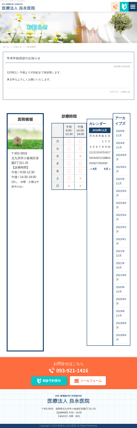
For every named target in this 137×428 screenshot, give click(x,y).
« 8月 (93, 168)
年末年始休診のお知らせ (23, 58)
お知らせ (125, 92)
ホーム (6, 47)
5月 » (107, 168)
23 (105, 157)
